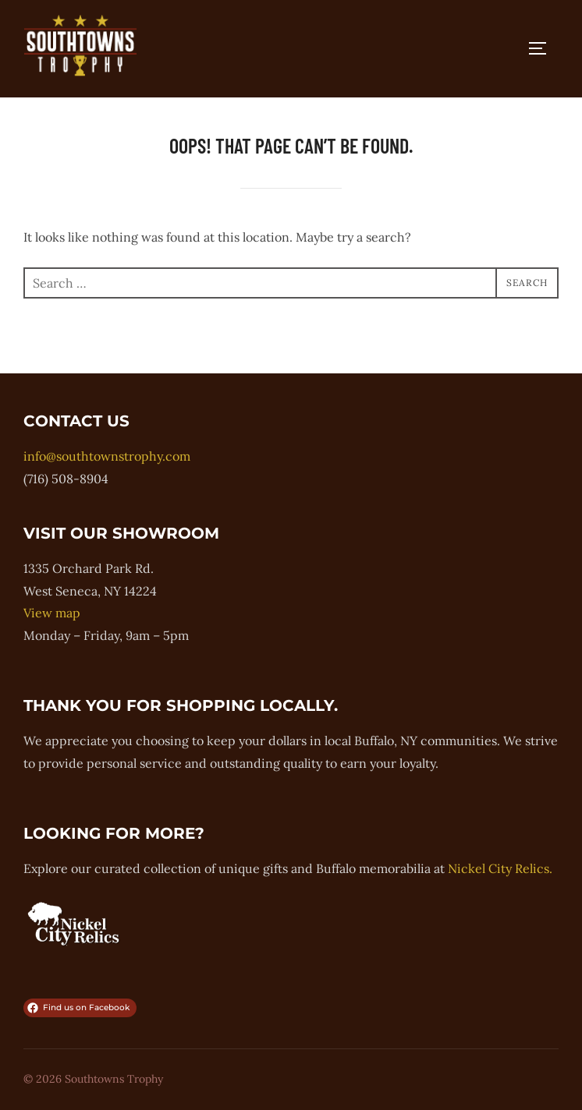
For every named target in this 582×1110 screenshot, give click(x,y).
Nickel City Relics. (500, 868)
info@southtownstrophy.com (106, 456)
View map (51, 612)
